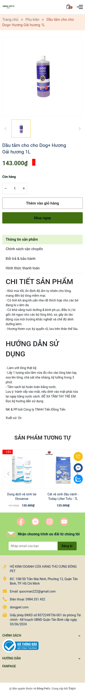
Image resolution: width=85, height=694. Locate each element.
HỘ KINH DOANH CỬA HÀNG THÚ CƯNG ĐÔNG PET (43, 569)
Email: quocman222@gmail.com (33, 591)
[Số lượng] (14, 188)
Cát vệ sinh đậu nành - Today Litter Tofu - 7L (62, 496)
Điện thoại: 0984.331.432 (27, 599)
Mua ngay (42, 218)
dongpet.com (19, 607)
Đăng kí (67, 546)
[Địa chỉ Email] (43, 546)
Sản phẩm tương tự (42, 438)
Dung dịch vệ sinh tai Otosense (21, 496)
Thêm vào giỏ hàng (42, 203)
